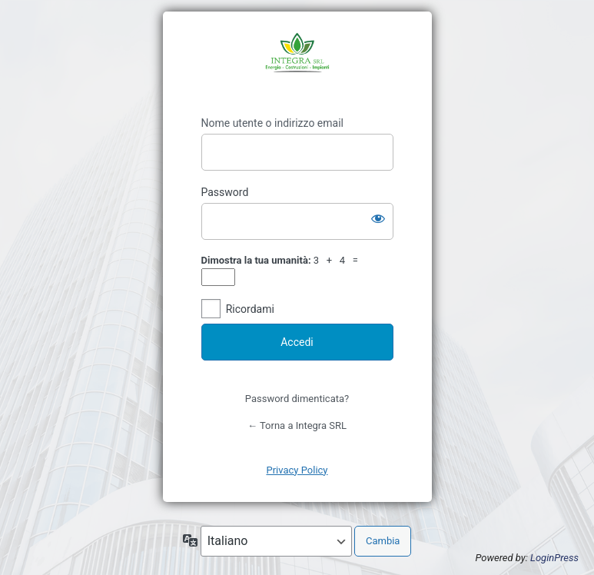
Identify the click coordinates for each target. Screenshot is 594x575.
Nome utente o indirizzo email (272, 123)
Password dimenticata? (297, 398)
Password (225, 192)
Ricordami (250, 309)
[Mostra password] (378, 218)
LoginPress (554, 557)
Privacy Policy (296, 470)
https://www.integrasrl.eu (297, 64)
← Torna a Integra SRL (297, 425)
